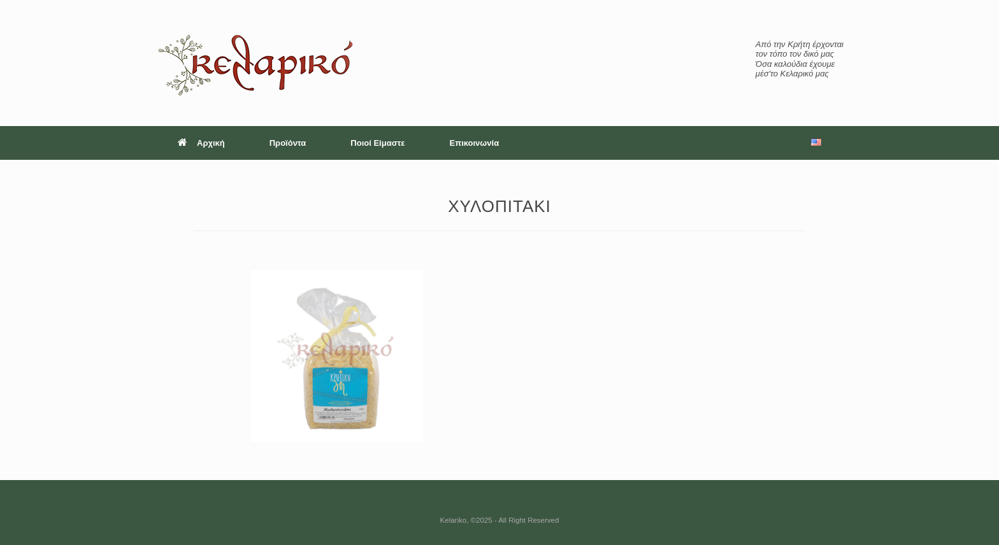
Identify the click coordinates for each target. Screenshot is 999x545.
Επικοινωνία (475, 143)
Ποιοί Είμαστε (377, 143)
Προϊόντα (288, 143)
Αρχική (201, 143)
